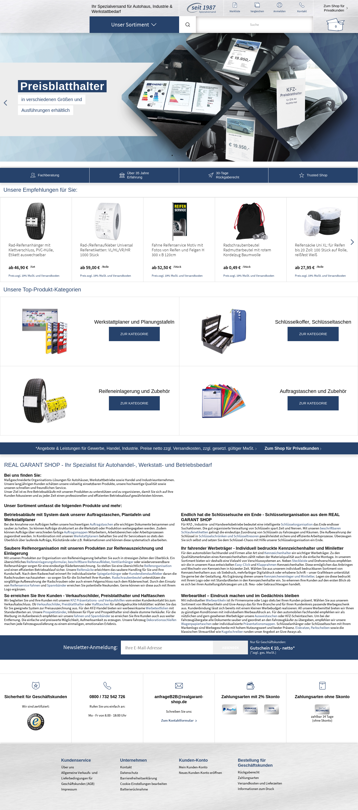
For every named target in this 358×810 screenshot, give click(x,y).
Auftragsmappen (76, 532)
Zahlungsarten (248, 777)
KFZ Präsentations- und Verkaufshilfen (97, 600)
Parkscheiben (320, 627)
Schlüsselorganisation (297, 524)
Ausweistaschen (266, 616)
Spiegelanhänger (109, 573)
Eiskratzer (302, 627)
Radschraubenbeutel (127, 577)
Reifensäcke (85, 569)
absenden (230, 647)
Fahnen (79, 616)
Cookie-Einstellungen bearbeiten (143, 783)
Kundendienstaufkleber (145, 573)
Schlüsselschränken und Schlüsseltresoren (229, 536)
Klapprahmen (267, 564)
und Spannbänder (97, 616)
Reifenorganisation (158, 565)
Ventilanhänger (122, 562)
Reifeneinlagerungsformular (46, 562)
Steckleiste (299, 560)
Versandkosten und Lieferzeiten (260, 783)
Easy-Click (243, 564)
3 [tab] (186, 155)
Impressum (69, 789)
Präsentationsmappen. (259, 623)
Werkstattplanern (86, 536)
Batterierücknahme (134, 789)
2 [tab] (179, 155)
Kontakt (126, 767)
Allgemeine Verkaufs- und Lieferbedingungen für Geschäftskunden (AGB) (79, 778)
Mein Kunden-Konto (193, 767)
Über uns (67, 767)
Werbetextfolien (157, 608)
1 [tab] (172, 155)
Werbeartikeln (216, 600)
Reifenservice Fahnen (25, 585)
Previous (5, 100)
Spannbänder (56, 585)
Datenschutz (129, 772)
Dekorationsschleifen (161, 620)
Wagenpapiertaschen (196, 623)
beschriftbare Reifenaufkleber (89, 562)
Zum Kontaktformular (177, 720)
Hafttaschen (100, 604)
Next (353, 100)
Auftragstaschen (101, 524)
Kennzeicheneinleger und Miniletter (289, 576)
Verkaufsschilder (48, 604)
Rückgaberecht (248, 772)
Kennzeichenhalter (277, 553)
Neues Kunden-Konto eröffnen (200, 772)
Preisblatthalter (72, 604)
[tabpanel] (179, 97)
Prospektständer (54, 612)
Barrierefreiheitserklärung (138, 778)
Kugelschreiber (232, 631)
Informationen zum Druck (256, 789)
